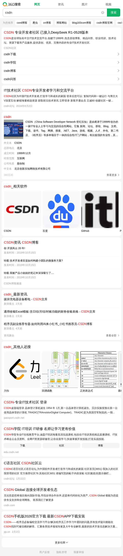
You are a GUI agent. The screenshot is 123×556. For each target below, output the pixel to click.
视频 (108, 4)
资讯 (61, 4)
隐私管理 (61, 552)
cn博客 (47, 22)
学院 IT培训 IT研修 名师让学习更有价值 (39, 429)
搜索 (114, 12)
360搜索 (12, 4)
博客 (100, 445)
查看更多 (112, 174)
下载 (22, 445)
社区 (61, 445)
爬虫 (35, 22)
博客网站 (61, 22)
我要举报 (79, 552)
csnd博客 (22, 22)
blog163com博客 (81, 22)
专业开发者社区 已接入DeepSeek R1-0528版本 (46, 32)
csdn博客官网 (104, 22)
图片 (85, 4)
